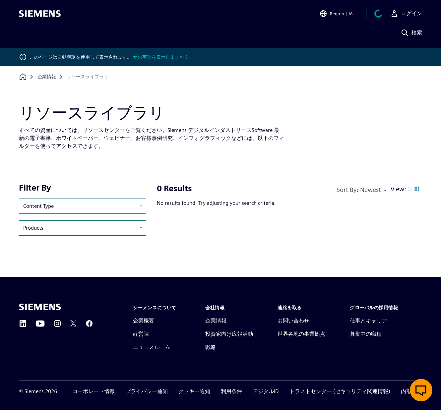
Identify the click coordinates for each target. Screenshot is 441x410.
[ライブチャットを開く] (421, 390)
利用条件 (231, 391)
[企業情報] (46, 77)
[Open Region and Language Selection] (336, 14)
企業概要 (143, 321)
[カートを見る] (378, 14)
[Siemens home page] (40, 307)
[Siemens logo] (40, 14)
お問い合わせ (293, 321)
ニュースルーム (151, 347)
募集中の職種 (366, 334)
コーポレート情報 (93, 391)
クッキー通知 (194, 391)
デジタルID (266, 391)
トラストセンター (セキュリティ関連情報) (339, 391)
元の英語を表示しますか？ (161, 57)
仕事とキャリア (368, 321)
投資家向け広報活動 (229, 334)
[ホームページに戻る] (23, 77)
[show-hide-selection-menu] (141, 206)
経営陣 (141, 334)
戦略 (210, 347)
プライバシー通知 (146, 391)
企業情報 (215, 321)
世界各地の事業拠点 (301, 334)
